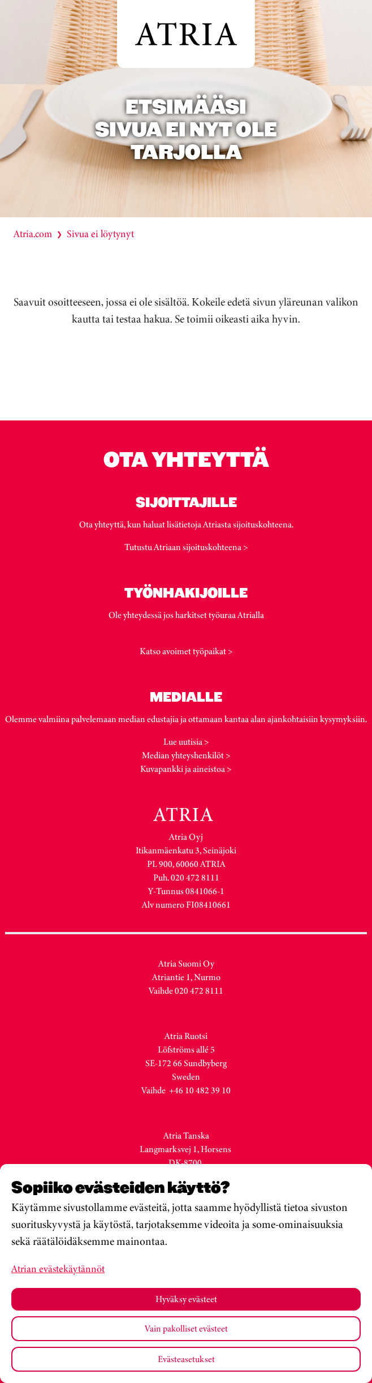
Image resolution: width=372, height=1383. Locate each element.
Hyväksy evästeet (186, 1298)
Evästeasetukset (186, 1358)
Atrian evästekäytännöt (58, 1268)
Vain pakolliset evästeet (186, 1328)
